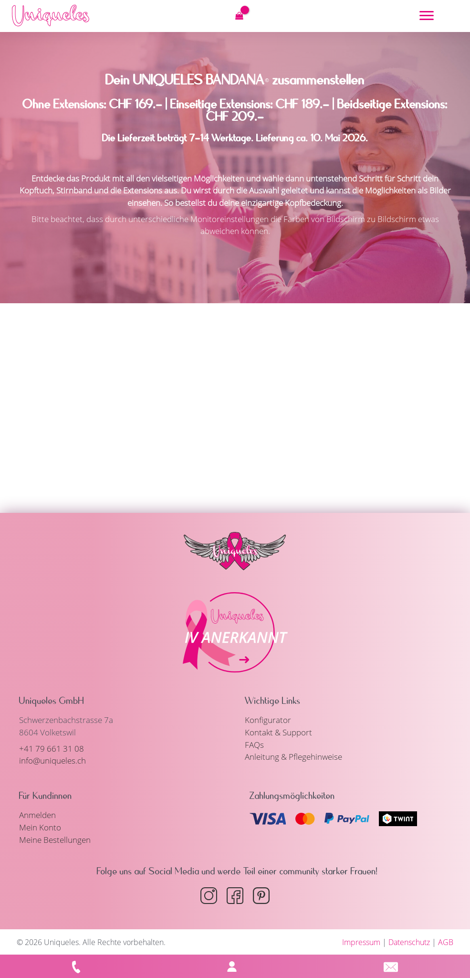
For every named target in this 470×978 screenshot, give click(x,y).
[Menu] (427, 16)
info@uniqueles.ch (52, 760)
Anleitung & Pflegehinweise (293, 756)
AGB (445, 941)
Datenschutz (409, 941)
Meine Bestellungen (55, 838)
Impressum (361, 941)
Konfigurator (268, 719)
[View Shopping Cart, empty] (239, 15)
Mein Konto (40, 826)
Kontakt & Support (278, 731)
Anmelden (37, 814)
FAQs (254, 744)
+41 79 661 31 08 (51, 748)
